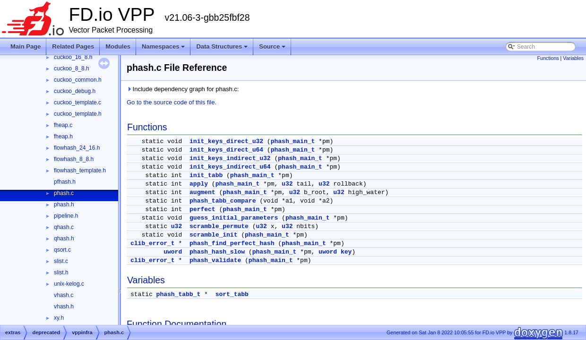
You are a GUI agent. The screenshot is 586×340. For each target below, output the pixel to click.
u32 (287, 183)
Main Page (25, 46)
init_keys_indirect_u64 (230, 166)
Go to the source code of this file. (171, 102)
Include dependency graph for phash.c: (183, 89)
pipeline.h (66, 215)
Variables (573, 58)
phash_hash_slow (217, 251)
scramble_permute (219, 226)
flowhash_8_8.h (74, 159)
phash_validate (215, 260)
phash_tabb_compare (223, 200)
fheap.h (63, 136)
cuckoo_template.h (78, 113)
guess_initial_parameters (234, 217)
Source (272, 46)
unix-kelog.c (69, 283)
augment (202, 192)
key (346, 251)
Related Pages (73, 46)
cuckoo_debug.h (74, 91)
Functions (548, 58)
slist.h (61, 272)
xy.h (59, 317)
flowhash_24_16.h (77, 147)
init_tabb (206, 175)
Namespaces (163, 46)
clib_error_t (152, 243)
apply (199, 183)
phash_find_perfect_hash (232, 243)
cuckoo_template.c (77, 102)
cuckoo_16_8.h (73, 57)
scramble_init (213, 234)
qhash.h (64, 238)
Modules (117, 46)
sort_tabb (232, 294)
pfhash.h (65, 181)
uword (173, 251)
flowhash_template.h (80, 170)
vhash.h (64, 306)
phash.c (64, 193)
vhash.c (63, 295)
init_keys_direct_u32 (226, 141)
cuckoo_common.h (78, 79)
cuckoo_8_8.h (71, 68)
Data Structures (222, 46)
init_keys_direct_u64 (226, 149)
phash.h (64, 204)
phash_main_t (293, 141)
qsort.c (62, 249)
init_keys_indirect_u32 (230, 158)
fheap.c (63, 125)
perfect (202, 209)
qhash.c (64, 227)
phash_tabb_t (178, 294)
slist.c (61, 261)
